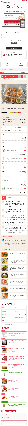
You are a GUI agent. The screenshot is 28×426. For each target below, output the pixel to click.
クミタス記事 (3, 69)
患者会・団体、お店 (19, 317)
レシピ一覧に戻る (24, 72)
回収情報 (4, 311)
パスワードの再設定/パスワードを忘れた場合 (14, 40)
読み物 (16, 311)
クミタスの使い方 (5, 417)
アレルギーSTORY (18, 314)
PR (15, 307)
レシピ (3, 317)
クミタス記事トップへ (7, 324)
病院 (3, 320)
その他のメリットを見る (22, 58)
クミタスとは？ (5, 414)
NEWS (3, 307)
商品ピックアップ (5, 314)
